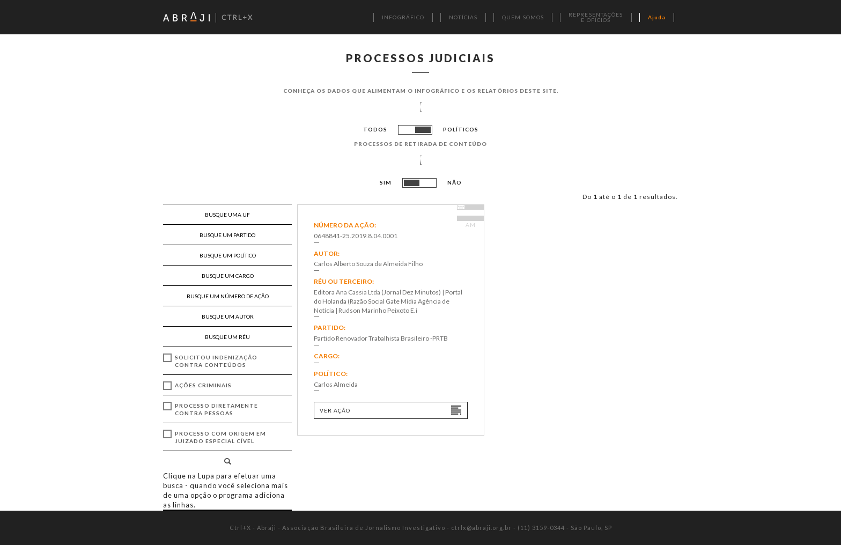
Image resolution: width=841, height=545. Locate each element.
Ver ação (335, 410)
